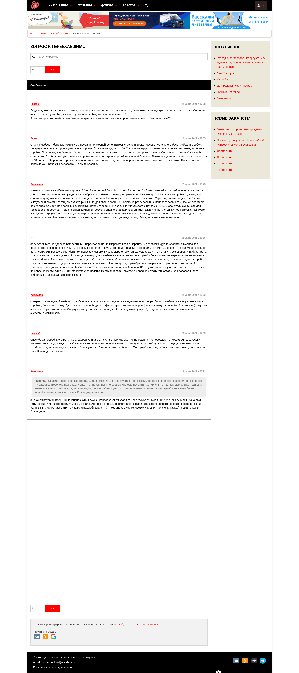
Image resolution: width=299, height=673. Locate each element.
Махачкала (224, 98)
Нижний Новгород (228, 91)
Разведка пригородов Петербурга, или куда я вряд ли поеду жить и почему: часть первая (241, 62)
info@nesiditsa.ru (64, 662)
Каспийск (223, 79)
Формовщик (224, 150)
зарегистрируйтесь (147, 624)
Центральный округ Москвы (234, 85)
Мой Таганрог (225, 73)
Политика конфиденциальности (53, 667)
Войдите (124, 624)
